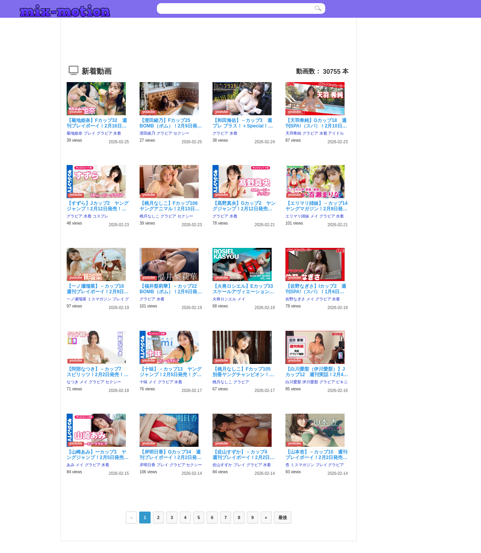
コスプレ (100, 216)
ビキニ (342, 382)
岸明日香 (147, 465)
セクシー (181, 133)
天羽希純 (293, 133)
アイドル (336, 133)
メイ (314, 216)
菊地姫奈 (74, 133)
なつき (72, 382)
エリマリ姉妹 (297, 216)
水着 (117, 133)
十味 (143, 382)
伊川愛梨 (310, 382)
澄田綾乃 (147, 133)
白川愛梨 (293, 382)
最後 (282, 517)
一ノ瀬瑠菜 (76, 299)
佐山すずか (222, 465)
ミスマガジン (99, 299)
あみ (71, 465)
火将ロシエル (224, 299)
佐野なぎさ (295, 299)
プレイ (89, 133)
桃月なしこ (149, 216)
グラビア (104, 133)
